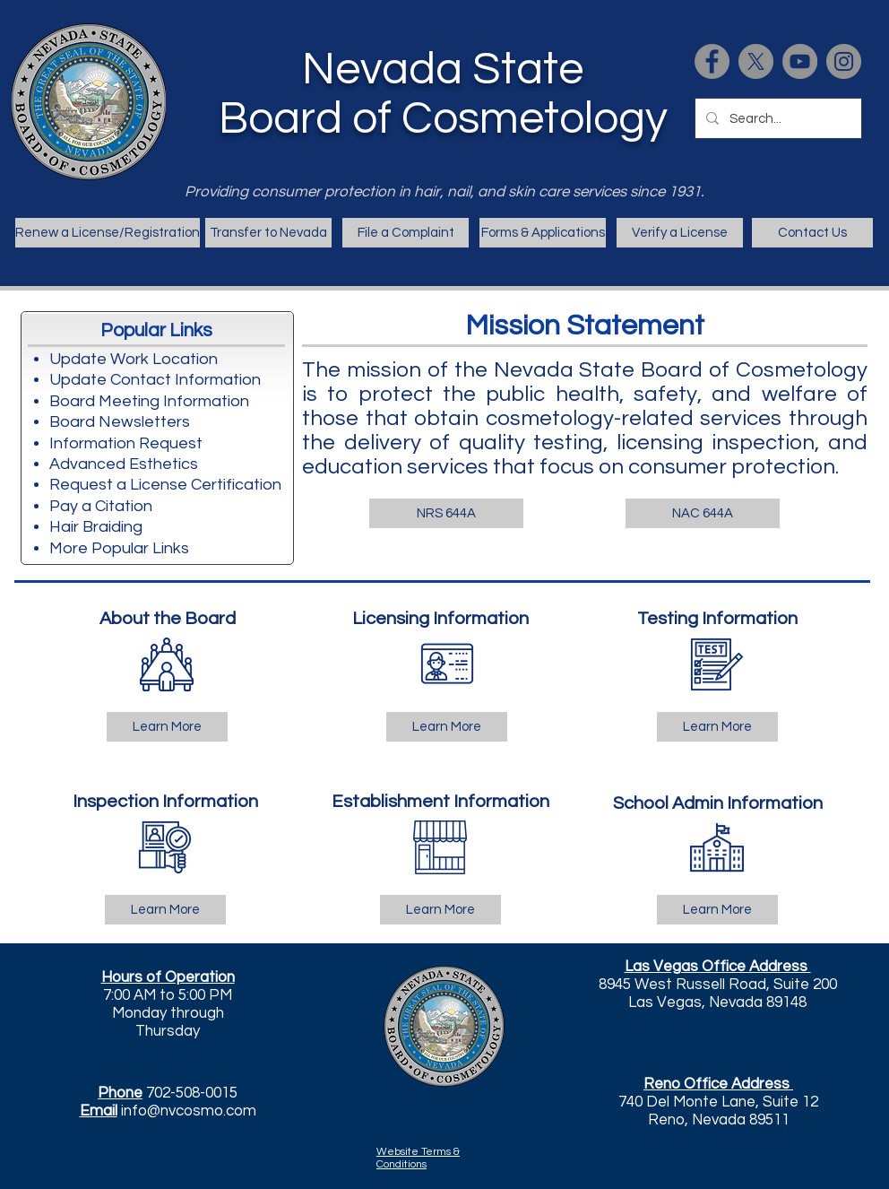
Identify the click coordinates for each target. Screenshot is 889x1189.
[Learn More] (167, 727)
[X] (755, 61)
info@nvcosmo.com (188, 1111)
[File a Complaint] (405, 232)
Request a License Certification (165, 484)
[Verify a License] (680, 232)
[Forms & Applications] (542, 232)
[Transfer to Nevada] (268, 232)
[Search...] (776, 118)
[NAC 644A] (703, 513)
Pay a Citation (100, 506)
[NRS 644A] (446, 513)
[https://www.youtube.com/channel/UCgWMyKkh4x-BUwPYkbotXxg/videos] (799, 61)
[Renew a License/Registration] (107, 232)
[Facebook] (712, 61)
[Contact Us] (812, 232)
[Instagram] (843, 61)
